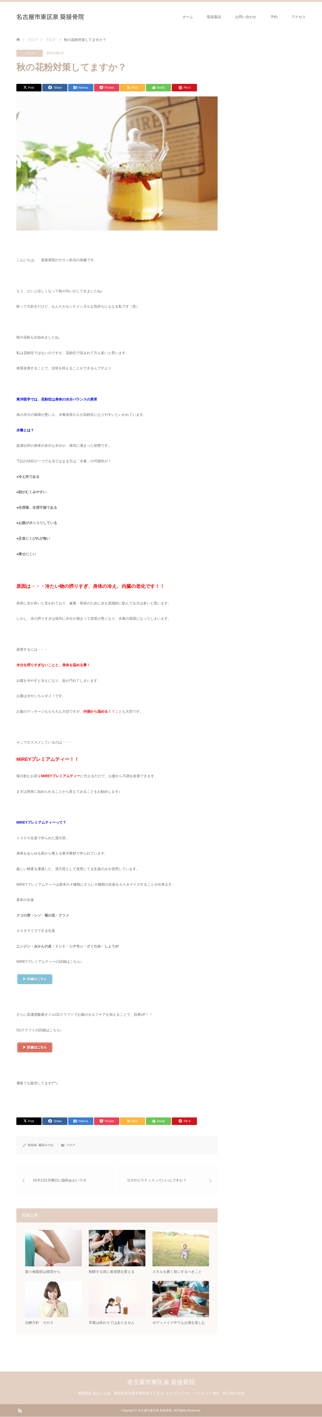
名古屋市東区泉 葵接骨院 (50, 16)
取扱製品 (214, 17)
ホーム (187, 17)
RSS (20, 1410)
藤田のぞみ (46, 1145)
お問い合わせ (245, 17)
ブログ (29, 53)
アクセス (299, 17)
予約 (273, 17)
